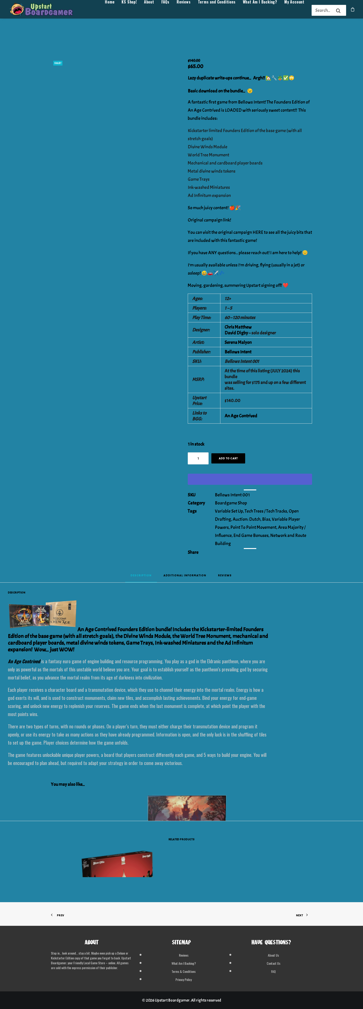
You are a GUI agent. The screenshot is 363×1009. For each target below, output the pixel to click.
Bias (266, 519)
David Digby (236, 333)
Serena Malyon (238, 342)
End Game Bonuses (251, 535)
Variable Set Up (229, 511)
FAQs (165, 10)
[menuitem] (110, 10)
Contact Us (273, 963)
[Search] (323, 10)
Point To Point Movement (253, 527)
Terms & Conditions (184, 971)
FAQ (273, 971)
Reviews (184, 10)
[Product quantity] (198, 458)
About (149, 10)
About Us (273, 955)
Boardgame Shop (231, 503)
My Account (294, 10)
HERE (258, 232)
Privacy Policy (183, 979)
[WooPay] (250, 479)
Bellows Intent (238, 352)
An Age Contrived (241, 416)
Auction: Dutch (246, 519)
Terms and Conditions (217, 10)
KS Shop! (129, 10)
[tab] (185, 577)
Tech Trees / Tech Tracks (266, 511)
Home (109, 10)
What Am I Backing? (260, 10)
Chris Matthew (238, 327)
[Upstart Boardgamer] (46, 10)
